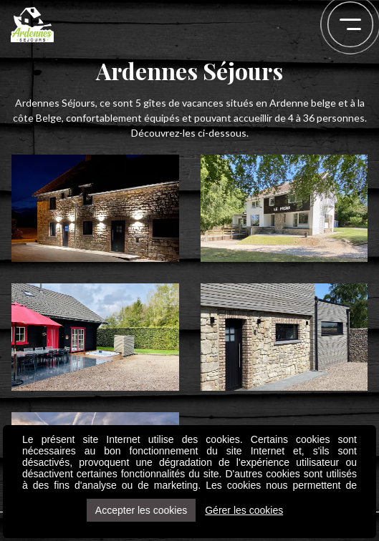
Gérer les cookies (244, 510)
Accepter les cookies (141, 510)
